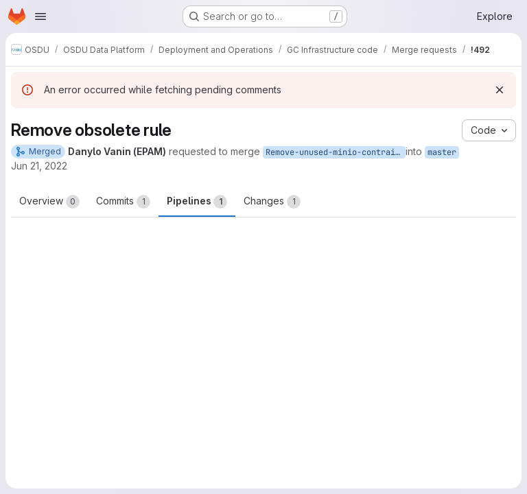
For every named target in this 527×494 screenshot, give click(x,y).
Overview (49, 202)
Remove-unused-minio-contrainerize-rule (336, 152)
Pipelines (197, 202)
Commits (123, 202)
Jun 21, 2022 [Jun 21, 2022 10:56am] (39, 166)
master (442, 152)
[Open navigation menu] (40, 16)
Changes (272, 202)
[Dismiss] (499, 90)
